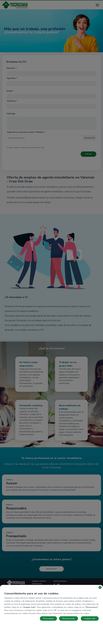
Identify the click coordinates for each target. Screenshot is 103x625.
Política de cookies (81, 613)
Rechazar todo (68, 618)
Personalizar (48, 618)
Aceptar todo (89, 618)
